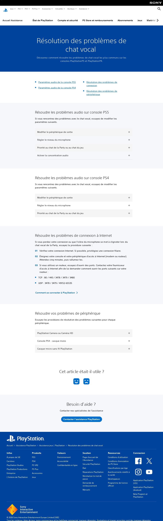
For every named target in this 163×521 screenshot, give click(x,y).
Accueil (10, 442)
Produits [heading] (36, 450)
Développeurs (114, 476)
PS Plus (34, 9)
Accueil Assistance (12, 17)
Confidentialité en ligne (67, 462)
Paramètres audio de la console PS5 (57, 79)
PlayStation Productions (17, 466)
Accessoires (46, 9)
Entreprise (11, 470)
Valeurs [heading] (61, 450)
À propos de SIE (13, 454)
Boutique (70, 9)
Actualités (59, 9)
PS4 (26, 9)
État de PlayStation (43, 17)
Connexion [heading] (139, 450)
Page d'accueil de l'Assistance (90, 455)
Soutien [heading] (87, 450)
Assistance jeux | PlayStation (52, 442)
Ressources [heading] (114, 450)
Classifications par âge (118, 465)
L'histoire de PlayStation (17, 474)
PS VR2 (35, 462)
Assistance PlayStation (26, 442)
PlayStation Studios (15, 462)
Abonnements (125, 17)
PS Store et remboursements (97, 17)
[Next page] (157, 17)
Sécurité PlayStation (91, 461)
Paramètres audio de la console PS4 (57, 84)
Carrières (10, 458)
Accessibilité (62, 458)
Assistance (83, 9)
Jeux (11, 9)
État (84, 465)
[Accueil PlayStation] (5, 9)
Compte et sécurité (68, 17)
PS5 (19, 9)
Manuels (86, 486)
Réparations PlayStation (93, 469)
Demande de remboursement (90, 481)
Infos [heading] (9, 450)
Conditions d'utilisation (118, 454)
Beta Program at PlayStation (140, 492)
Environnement (64, 454)
